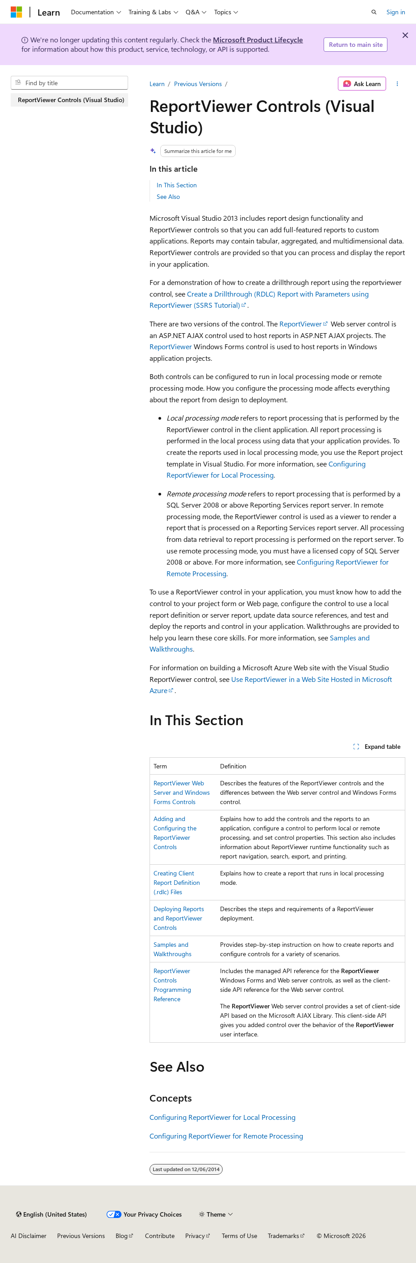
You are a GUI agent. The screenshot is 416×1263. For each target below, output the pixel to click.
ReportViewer (300, 323)
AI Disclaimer (28, 1235)
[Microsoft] (16, 12)
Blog (122, 1235)
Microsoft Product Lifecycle (258, 39)
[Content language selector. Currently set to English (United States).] (51, 1214)
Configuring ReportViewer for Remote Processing (226, 1135)
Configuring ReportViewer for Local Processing (222, 1117)
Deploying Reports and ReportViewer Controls (179, 918)
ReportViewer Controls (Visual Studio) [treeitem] (71, 99)
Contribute (160, 1235)
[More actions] (397, 84)
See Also (168, 196)
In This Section (177, 185)
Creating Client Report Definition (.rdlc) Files (177, 882)
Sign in (396, 12)
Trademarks (283, 1235)
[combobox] (69, 83)
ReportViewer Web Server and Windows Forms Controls (182, 792)
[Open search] (374, 12)
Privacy (195, 1235)
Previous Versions (198, 83)
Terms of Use (239, 1235)
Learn (157, 83)
